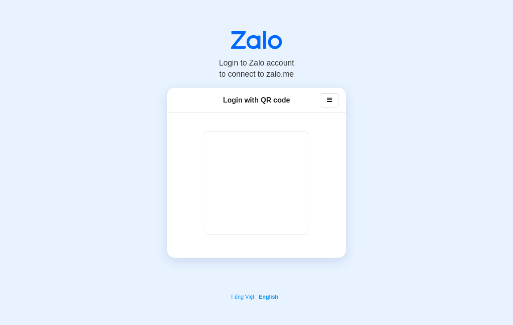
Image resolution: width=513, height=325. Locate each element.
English (268, 297)
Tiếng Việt (242, 297)
